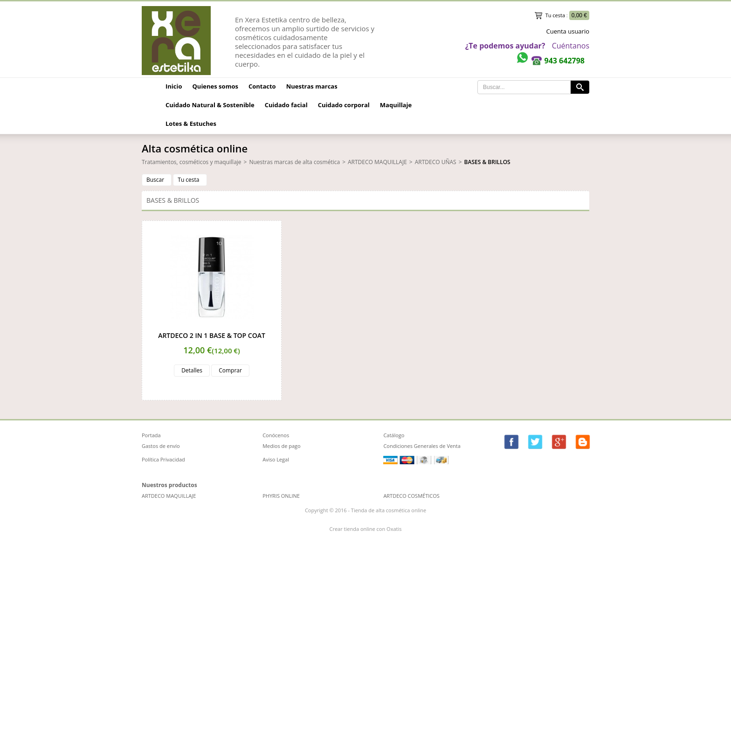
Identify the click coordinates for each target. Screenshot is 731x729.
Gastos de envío (161, 445)
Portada (151, 435)
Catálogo (393, 435)
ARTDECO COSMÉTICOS (411, 495)
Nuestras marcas (312, 86)
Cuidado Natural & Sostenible (210, 105)
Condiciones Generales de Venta (422, 445)
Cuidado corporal (344, 105)
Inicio (174, 86)
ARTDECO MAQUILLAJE (377, 162)
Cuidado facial (286, 105)
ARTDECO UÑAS (435, 162)
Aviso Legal (275, 459)
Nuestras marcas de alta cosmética (294, 162)
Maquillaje (396, 105)
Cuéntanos (570, 46)
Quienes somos (215, 86)
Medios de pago (281, 445)
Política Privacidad (163, 459)
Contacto (262, 86)
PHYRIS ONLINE (281, 495)
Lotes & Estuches (191, 123)
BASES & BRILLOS (487, 162)
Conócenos (275, 435)
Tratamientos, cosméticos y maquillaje (191, 162)
